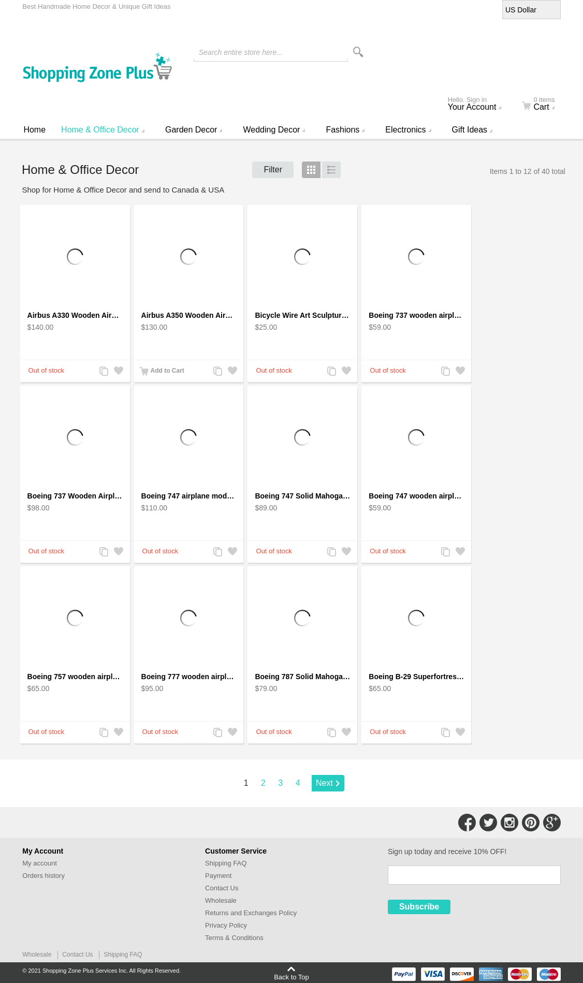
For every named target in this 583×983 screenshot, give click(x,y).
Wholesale (221, 900)
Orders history (43, 875)
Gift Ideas (469, 129)
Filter (273, 169)
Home (34, 129)
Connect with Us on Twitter (488, 822)
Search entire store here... (241, 52)
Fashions (342, 129)
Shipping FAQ (225, 863)
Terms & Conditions (234, 938)
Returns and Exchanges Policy (251, 913)
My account (39, 863)
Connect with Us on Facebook (467, 822)
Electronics (405, 129)
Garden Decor (191, 129)
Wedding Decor (271, 129)
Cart (544, 104)
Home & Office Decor (100, 129)
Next (324, 783)
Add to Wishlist (118, 372)
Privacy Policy (226, 925)
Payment (218, 875)
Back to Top (291, 976)
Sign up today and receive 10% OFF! (447, 851)
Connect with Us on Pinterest (531, 822)
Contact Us (221, 888)
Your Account (479, 104)
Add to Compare (103, 372)
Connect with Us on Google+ (552, 822)
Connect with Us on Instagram (509, 822)
